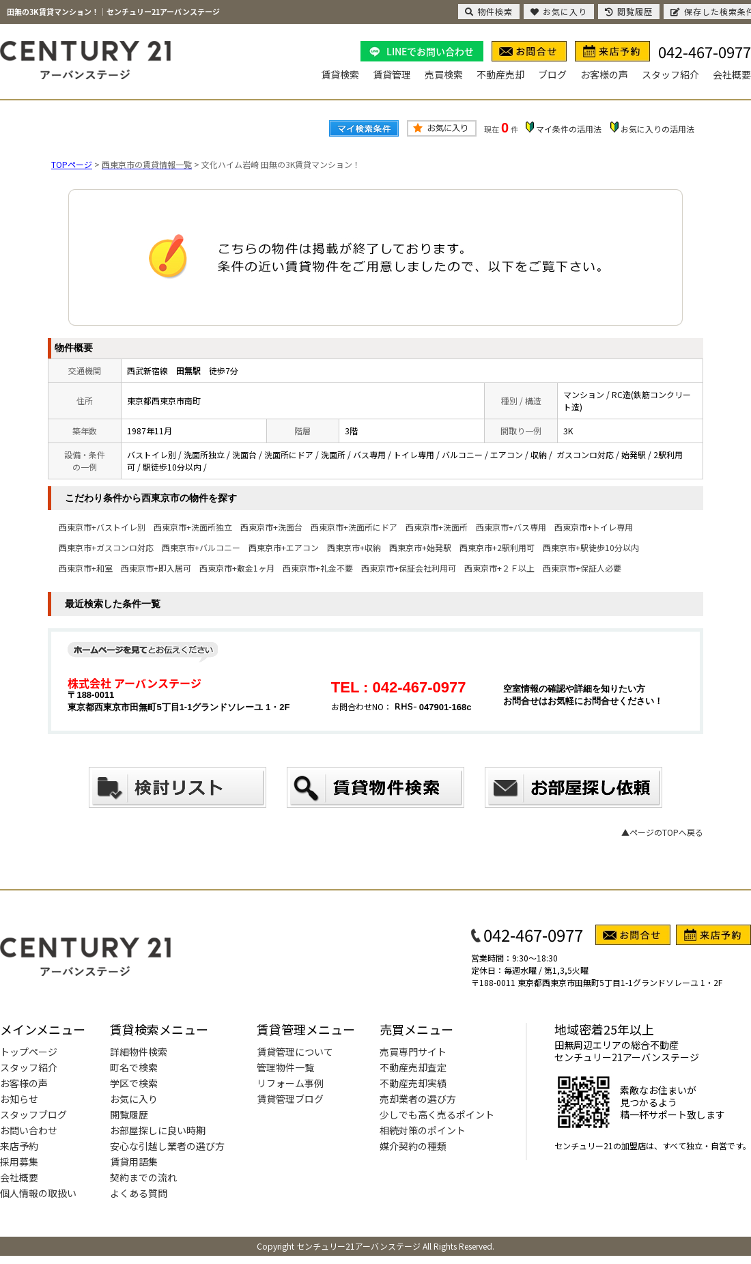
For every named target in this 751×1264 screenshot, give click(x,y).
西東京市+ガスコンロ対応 (106, 547)
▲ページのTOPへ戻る (662, 832)
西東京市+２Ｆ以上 (499, 568)
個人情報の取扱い (38, 1193)
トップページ (28, 1051)
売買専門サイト (413, 1051)
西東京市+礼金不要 (318, 568)
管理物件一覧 (285, 1067)
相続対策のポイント (423, 1130)
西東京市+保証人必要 (582, 568)
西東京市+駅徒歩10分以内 (591, 547)
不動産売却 (500, 74)
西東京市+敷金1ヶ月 (236, 568)
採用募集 (19, 1161)
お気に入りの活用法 (657, 129)
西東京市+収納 (354, 547)
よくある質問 (138, 1193)
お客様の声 (604, 74)
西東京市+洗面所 (437, 527)
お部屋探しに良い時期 (158, 1130)
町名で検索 (134, 1067)
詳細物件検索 (138, 1051)
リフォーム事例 (290, 1083)
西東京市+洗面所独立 (193, 527)
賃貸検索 (340, 74)
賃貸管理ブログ (290, 1099)
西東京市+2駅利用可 (497, 547)
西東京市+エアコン (284, 547)
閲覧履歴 (129, 1114)
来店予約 (19, 1146)
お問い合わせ (28, 1130)
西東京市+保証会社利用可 (408, 568)
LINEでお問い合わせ (430, 51)
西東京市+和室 (86, 568)
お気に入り (134, 1099)
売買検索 (444, 74)
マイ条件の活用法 (568, 129)
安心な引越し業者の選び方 (167, 1146)
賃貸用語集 (134, 1161)
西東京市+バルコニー (201, 547)
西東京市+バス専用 (511, 527)
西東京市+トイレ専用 (593, 527)
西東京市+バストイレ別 (102, 527)
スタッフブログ (33, 1114)
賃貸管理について (295, 1051)
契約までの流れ (143, 1177)
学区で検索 (134, 1083)
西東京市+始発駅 (420, 547)
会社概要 (732, 74)
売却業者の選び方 (418, 1099)
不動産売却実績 (413, 1083)
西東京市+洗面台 (271, 527)
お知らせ (19, 1099)
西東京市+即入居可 (156, 568)
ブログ (552, 74)
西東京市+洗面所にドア (354, 527)
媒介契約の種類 (413, 1146)
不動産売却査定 (413, 1067)
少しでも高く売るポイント (437, 1114)
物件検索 (489, 11)
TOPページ (71, 164)
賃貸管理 (392, 74)
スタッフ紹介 (670, 74)
